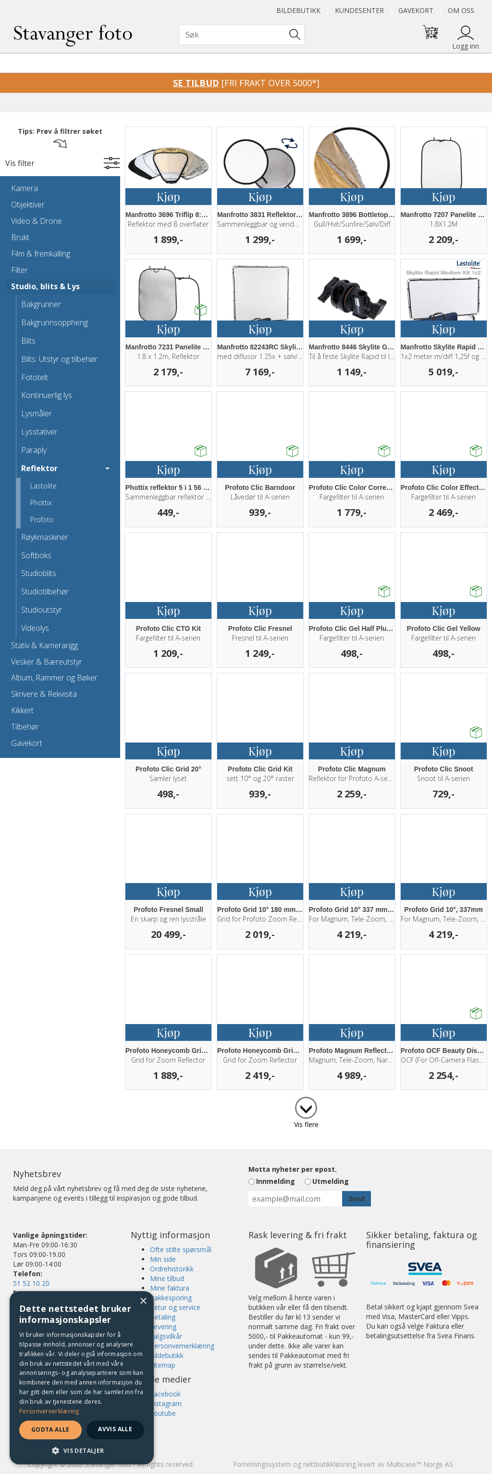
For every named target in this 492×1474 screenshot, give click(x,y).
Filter (19, 270)
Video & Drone (36, 221)
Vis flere (306, 1124)
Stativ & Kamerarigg (44, 645)
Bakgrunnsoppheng (54, 322)
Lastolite (43, 485)
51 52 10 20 (31, 1283)
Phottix (41, 502)
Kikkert (22, 710)
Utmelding (330, 1181)
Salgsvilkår (166, 1336)
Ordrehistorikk (172, 1268)
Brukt (20, 237)
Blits (28, 340)
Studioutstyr (41, 609)
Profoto (42, 519)
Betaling (162, 1316)
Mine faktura (169, 1288)
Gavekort (415, 10)
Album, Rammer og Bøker (54, 677)
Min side (163, 1259)
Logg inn (465, 46)
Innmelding (275, 1181)
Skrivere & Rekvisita (44, 694)
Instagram (166, 1403)
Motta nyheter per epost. (292, 1169)
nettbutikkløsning (329, 1464)
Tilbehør (25, 726)
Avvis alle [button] (115, 1429)
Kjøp (168, 196)
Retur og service (175, 1307)
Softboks (36, 555)
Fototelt (34, 377)
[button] (81, 1450)
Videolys (35, 628)
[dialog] (82, 1377)
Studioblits (38, 573)
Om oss (461, 10)
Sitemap (162, 1365)
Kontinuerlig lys (46, 395)
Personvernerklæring (182, 1345)
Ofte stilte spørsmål (180, 1249)
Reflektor (39, 468)
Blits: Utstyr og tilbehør (59, 359)
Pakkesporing (171, 1297)
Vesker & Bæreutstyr (46, 661)
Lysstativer (39, 431)
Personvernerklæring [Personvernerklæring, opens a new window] (49, 1411)
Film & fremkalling (40, 253)
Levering (163, 1326)
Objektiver (28, 204)
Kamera (24, 188)
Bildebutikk (298, 10)
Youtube (163, 1413)
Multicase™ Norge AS (419, 1464)
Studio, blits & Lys (45, 286)
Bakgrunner (41, 304)
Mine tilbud (167, 1278)
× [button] (143, 1301)
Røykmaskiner (44, 537)
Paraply (34, 450)
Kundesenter (359, 10)
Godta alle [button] (50, 1429)
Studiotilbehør (45, 591)
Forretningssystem (262, 1464)
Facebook (165, 1393)
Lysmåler (36, 413)
